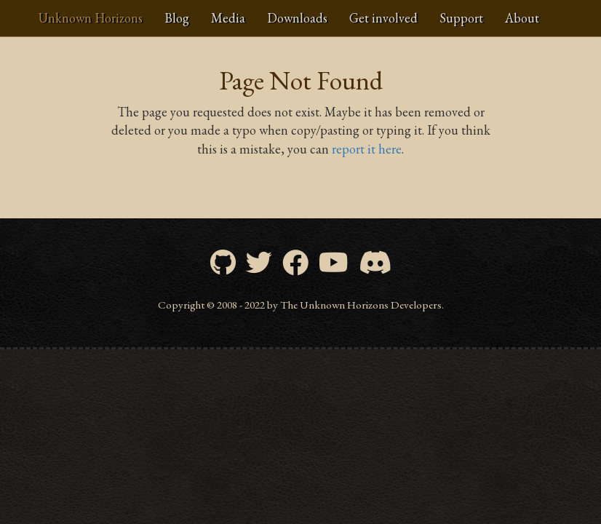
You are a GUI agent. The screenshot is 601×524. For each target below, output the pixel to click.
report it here (367, 148)
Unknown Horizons (91, 17)
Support (461, 17)
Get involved (383, 17)
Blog (176, 17)
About (522, 17)
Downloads (297, 17)
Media (228, 17)
